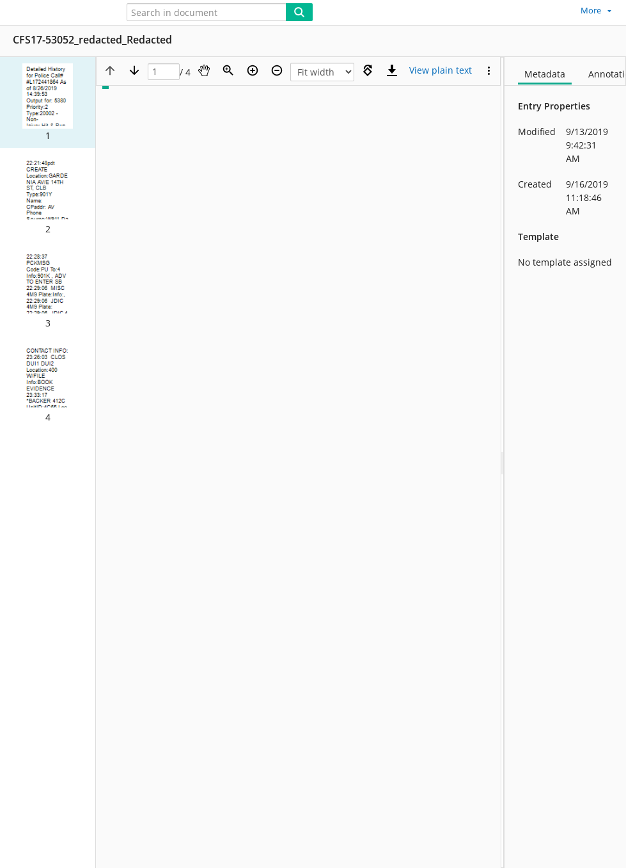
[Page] (164, 72)
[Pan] (204, 70)
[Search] (299, 12)
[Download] (392, 70)
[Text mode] (440, 70)
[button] (47, 102)
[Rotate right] (368, 70)
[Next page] (134, 70)
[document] (565, 462)
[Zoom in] (252, 70)
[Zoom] (228, 70)
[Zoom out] (277, 70)
